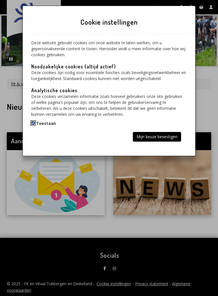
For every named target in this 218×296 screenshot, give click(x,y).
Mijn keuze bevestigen (157, 136)
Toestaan (46, 123)
